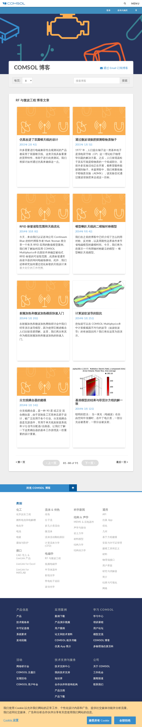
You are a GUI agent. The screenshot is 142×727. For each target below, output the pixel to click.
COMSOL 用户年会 (27, 684)
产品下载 (60, 696)
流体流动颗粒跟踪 (54, 537)
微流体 (48, 531)
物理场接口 (108, 559)
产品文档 (60, 690)
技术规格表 (22, 622)
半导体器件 (51, 569)
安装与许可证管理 (112, 542)
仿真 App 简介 (63, 646)
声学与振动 (80, 527)
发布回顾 (21, 640)
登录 (108, 10)
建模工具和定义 (111, 548)
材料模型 (79, 539)
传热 (47, 514)
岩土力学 (79, 533)
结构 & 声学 (81, 517)
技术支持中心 (62, 666)
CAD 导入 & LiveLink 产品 (23, 556)
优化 (104, 525)
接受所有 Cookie (99, 723)
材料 (104, 554)
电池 (18, 531)
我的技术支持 (62, 672)
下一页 (90, 463)
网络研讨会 (22, 666)
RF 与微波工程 (53, 558)
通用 (105, 510)
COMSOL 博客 (101, 640)
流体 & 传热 (52, 510)
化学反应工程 (23, 514)
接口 (19, 550)
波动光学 (50, 586)
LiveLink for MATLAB (22, 571)
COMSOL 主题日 (26, 672)
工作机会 (98, 672)
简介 (104, 576)
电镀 (18, 537)
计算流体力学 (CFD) (52, 544)
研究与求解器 (109, 571)
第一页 (20, 462)
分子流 (48, 520)
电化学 (19, 525)
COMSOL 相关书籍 (66, 640)
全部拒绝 (125, 723)
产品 (18, 616)
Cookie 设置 (10, 723)
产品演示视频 (62, 622)
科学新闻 (79, 510)
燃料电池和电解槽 (26, 520)
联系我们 (98, 684)
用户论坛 (98, 628)
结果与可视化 (109, 582)
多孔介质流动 (52, 525)
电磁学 (49, 554)
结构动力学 (80, 550)
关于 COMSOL (101, 666)
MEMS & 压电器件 (84, 521)
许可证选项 (22, 628)
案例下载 (60, 616)
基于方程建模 (109, 537)
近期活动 (21, 678)
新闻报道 (98, 678)
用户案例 (60, 628)
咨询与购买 (122, 10)
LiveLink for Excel (25, 564)
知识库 (58, 678)
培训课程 (98, 622)
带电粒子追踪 (52, 581)
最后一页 (122, 462)
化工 (19, 510)
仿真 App (107, 520)
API (104, 514)
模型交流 (98, 634)
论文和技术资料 (64, 634)
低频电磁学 (51, 564)
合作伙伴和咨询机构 (66, 684)
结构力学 (79, 544)
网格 (104, 588)
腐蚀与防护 (22, 542)
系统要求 (21, 634)
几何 (104, 531)
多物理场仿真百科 (103, 646)
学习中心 (98, 616)
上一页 (51, 463)
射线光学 (50, 575)
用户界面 (107, 565)
